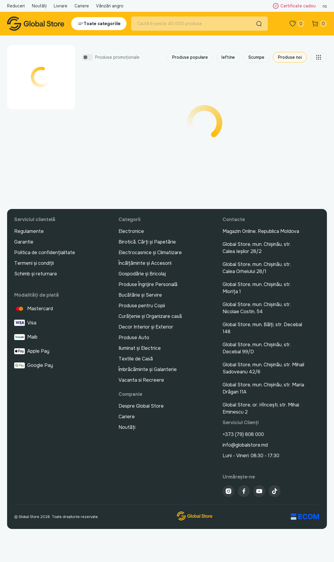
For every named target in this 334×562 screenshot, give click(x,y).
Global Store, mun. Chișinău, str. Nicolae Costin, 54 (257, 308)
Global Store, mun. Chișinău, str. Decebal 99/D (257, 348)
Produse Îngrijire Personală (148, 284)
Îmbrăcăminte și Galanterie (148, 369)
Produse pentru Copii (142, 306)
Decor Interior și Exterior (146, 327)
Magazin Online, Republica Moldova (261, 231)
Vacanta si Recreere (141, 380)
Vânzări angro (110, 6)
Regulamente (29, 231)
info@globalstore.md (245, 445)
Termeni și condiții (34, 263)
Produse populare (190, 57)
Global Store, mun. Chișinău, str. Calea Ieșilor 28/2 (257, 247)
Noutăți (39, 6)
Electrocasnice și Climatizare (150, 252)
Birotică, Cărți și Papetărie (147, 242)
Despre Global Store (141, 406)
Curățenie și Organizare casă (150, 316)
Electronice (131, 231)
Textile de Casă (136, 359)
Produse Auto (134, 337)
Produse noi (290, 57)
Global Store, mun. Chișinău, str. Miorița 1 (257, 288)
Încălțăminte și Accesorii (145, 263)
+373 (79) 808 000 (243, 434)
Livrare (60, 6)
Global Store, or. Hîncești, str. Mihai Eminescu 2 (261, 408)
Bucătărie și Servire (140, 295)
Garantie (23, 242)
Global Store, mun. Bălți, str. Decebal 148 (262, 328)
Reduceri (16, 6)
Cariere (81, 6)
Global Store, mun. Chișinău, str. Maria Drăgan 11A (263, 388)
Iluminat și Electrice (140, 348)
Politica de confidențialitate (44, 252)
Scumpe (256, 57)
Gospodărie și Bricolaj (142, 274)
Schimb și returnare (35, 274)
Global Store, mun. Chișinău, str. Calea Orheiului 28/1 (257, 268)
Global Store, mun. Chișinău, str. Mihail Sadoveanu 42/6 (263, 368)
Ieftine (228, 57)
